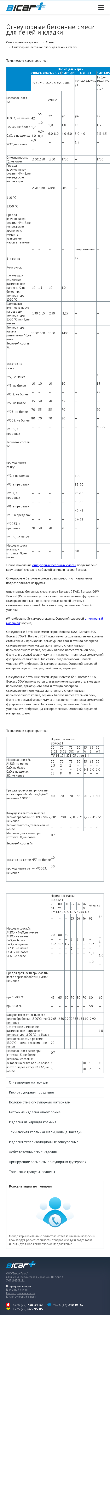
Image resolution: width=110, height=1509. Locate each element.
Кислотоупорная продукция (31, 1092)
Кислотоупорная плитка (20, 1293)
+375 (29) (27, 1305)
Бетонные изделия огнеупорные (34, 1112)
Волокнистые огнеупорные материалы (39, 1102)
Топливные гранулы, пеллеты (32, 1171)
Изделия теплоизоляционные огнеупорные (43, 1141)
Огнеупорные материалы (22, 42)
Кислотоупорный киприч (21, 1296)
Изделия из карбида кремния (32, 1122)
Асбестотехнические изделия (33, 1151)
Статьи (50, 42)
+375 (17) (68, 1305)
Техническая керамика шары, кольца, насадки (45, 1132)
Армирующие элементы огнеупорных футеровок (47, 1161)
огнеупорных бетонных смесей (54, 565)
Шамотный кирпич (17, 1289)
